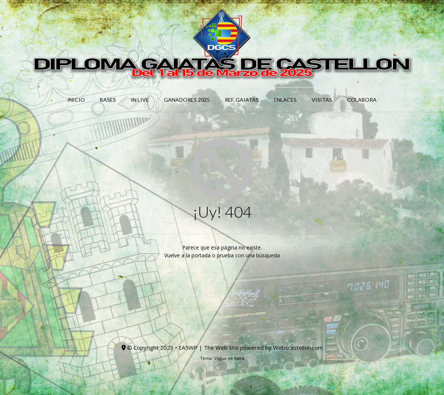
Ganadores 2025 (187, 100)
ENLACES (285, 100)
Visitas (322, 100)
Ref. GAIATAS (242, 100)
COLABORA (362, 100)
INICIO (76, 100)
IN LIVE (140, 100)
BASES (108, 100)
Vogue (220, 358)
